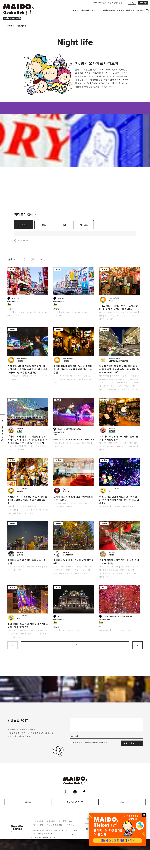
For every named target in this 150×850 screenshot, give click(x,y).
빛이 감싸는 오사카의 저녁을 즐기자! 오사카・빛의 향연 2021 (27, 625)
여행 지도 (140, 10)
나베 (107, 577)
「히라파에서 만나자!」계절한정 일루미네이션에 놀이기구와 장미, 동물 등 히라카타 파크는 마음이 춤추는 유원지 (27, 439)
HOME (9, 26)
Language (143, 2)
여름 (112, 573)
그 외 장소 (11, 449)
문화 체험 (125, 389)
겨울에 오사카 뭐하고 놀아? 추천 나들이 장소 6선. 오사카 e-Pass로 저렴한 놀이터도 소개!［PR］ (119, 369)
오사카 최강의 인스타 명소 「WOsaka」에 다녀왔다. (73, 498)
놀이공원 (21, 449)
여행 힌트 (130, 10)
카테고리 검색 (23, 214)
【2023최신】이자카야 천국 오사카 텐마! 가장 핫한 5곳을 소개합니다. (118, 307)
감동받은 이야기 (65, 573)
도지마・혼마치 (67, 630)
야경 (22, 312)
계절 (64, 224)
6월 (112, 566)
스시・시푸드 (122, 315)
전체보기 (13, 259)
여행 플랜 (120, 10)
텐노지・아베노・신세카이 (127, 386)
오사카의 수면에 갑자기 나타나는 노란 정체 (26, 561)
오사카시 (61, 616)
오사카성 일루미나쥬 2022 (69, 428)
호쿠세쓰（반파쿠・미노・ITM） (123, 570)
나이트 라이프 (109, 10)
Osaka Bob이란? (99, 2)
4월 (30, 446)
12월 (9, 566)
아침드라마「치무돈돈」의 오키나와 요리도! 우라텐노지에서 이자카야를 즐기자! (27, 500)
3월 (25, 446)
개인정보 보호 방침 (55, 824)
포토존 (10, 312)
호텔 (80, 503)
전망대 (101, 389)
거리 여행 (135, 389)
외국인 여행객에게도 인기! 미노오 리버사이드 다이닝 (119, 561)
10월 (101, 566)
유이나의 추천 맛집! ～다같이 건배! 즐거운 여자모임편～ (118, 438)
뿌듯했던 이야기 (113, 389)
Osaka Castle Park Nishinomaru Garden (73, 439)
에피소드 (84, 224)
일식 (101, 315)
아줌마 (10, 506)
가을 (76, 573)
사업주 (28, 802)
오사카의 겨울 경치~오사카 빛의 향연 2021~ (73, 561)
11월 (9, 446)
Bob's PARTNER (75, 802)
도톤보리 (61, 298)
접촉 (122, 802)
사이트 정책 (38, 824)
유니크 (36, 506)
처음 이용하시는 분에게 (117, 2)
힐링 (134, 573)
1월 (15, 446)
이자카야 (132, 315)
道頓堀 (56, 308)
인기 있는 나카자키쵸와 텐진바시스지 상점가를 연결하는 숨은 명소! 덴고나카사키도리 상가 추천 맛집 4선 (27, 369)
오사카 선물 (31, 312)
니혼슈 (101, 319)
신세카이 (15, 298)
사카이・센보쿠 (118, 630)
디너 (122, 312)
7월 (117, 566)
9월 (127, 566)
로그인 (132, 2)
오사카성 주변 (108, 386)
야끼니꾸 (110, 319)
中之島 (56, 626)
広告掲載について (66, 821)
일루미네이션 (104, 375)
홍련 (82, 573)
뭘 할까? (75, 10)
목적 (24, 224)
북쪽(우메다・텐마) (111, 312)
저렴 (15, 513)
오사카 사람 (132, 446)
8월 (122, 566)
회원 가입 (51, 821)
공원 (107, 570)
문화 (128, 573)
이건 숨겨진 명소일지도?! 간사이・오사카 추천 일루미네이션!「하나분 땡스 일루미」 (119, 500)
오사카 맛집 (97, 10)
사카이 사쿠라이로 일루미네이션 (117, 616)
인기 (16, 312)
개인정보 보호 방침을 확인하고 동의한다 (90, 742)
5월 (106, 566)
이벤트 (56, 442)
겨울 (83, 442)
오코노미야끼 (63, 375)
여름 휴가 (120, 573)
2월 (20, 446)
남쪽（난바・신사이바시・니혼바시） (75, 312)
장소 (44, 224)
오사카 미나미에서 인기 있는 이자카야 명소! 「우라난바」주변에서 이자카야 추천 (72, 369)
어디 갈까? (85, 10)
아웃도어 (134, 566)
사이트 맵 (71, 824)
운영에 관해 (38, 821)
